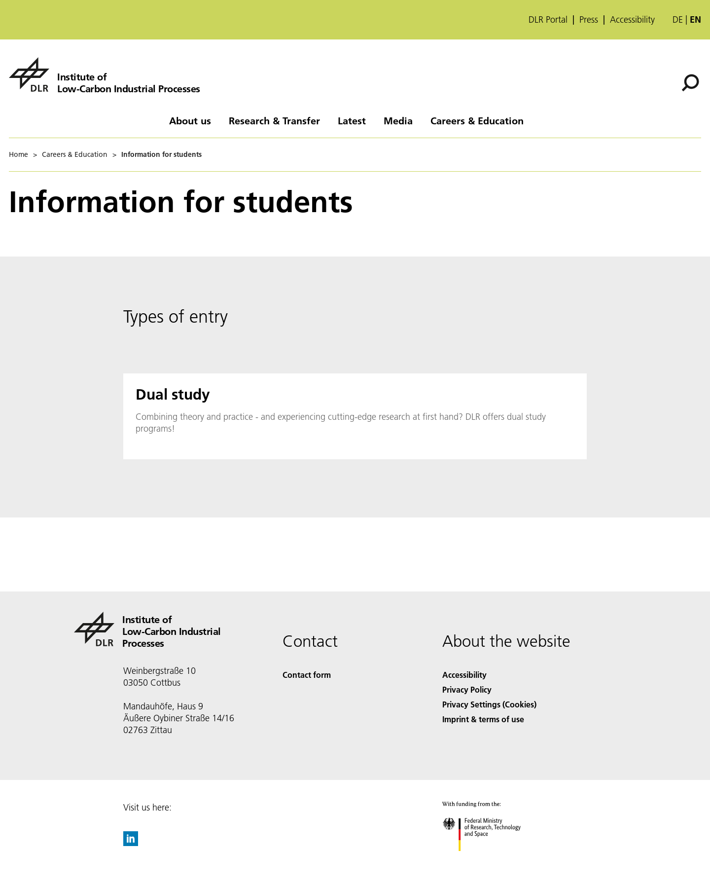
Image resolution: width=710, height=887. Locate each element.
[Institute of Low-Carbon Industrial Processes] (104, 74)
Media (398, 120)
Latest (352, 120)
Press (588, 19)
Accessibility (632, 19)
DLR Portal (548, 19)
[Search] (690, 83)
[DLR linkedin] (130, 843)
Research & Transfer (274, 120)
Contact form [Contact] (307, 674)
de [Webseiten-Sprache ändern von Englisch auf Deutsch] (678, 19)
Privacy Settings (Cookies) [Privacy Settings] (489, 704)
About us (190, 120)
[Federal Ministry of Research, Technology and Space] (490, 859)
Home (18, 154)
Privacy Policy (467, 689)
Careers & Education (477, 120)
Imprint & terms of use (483, 719)
